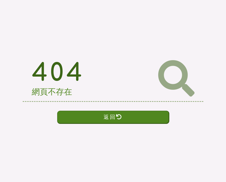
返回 (113, 117)
